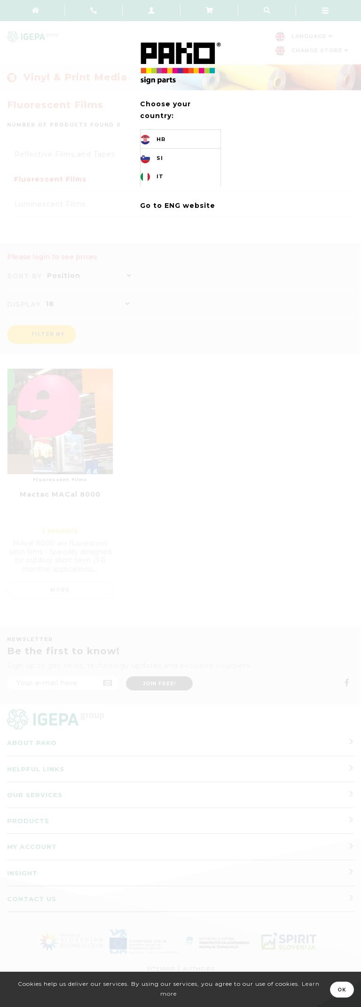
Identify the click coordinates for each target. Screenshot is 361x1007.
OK (341, 990)
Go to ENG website (177, 205)
